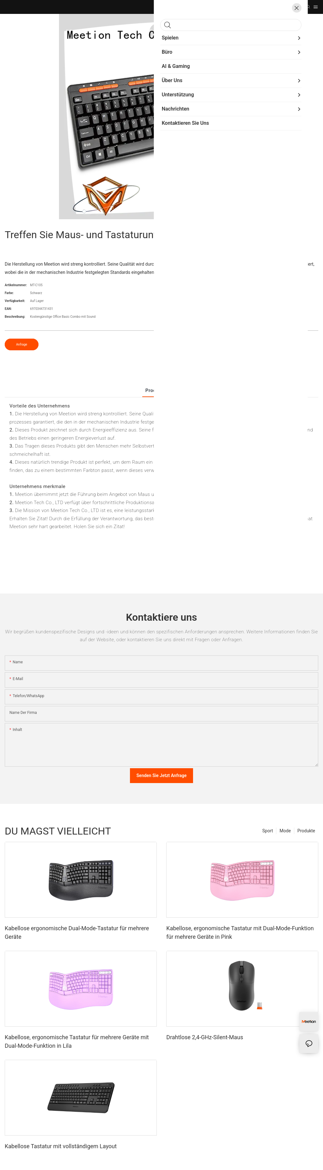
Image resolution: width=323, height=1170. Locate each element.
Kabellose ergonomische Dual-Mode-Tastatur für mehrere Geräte (77, 932)
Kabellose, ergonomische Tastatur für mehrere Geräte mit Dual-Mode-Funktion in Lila (77, 1041)
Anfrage (21, 344)
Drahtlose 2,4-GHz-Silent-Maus (204, 1037)
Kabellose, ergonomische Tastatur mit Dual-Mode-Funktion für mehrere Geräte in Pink (240, 932)
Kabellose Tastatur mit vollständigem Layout (61, 1146)
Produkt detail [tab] (161, 390)
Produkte (306, 830)
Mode (285, 830)
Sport (267, 830)
